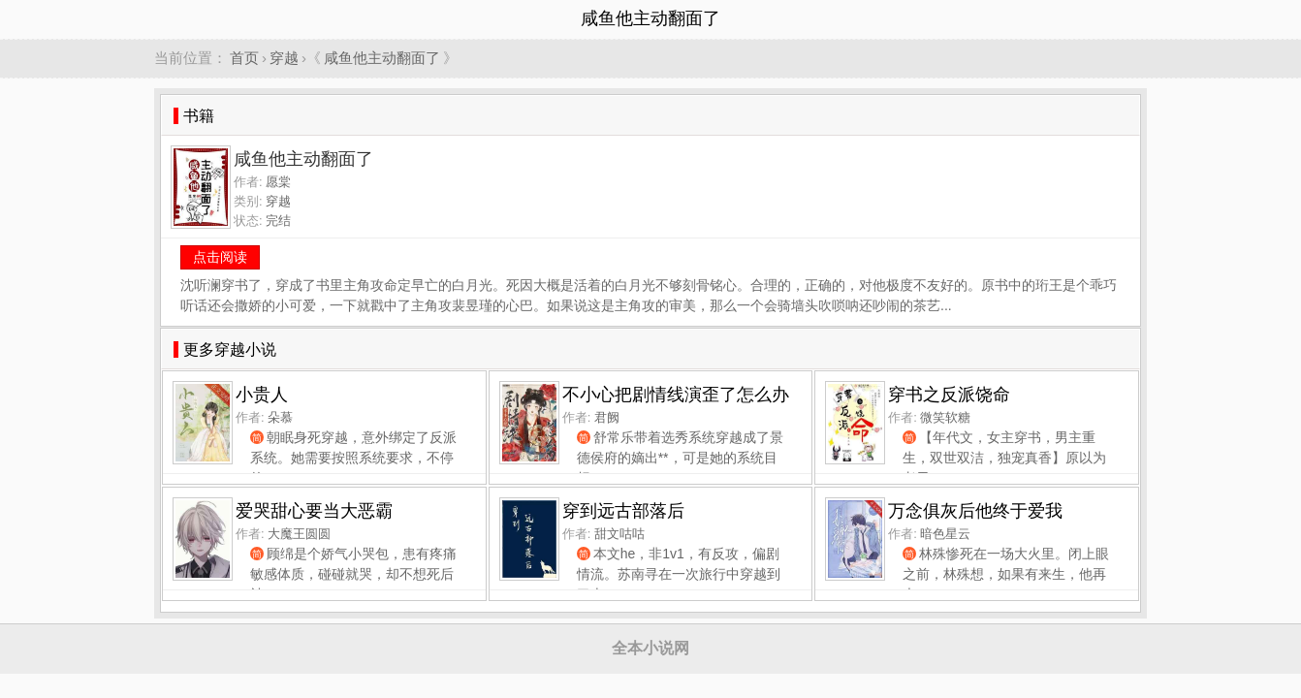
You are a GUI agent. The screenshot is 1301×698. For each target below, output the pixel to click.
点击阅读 (220, 257)
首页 (244, 57)
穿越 (284, 57)
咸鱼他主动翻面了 (382, 57)
